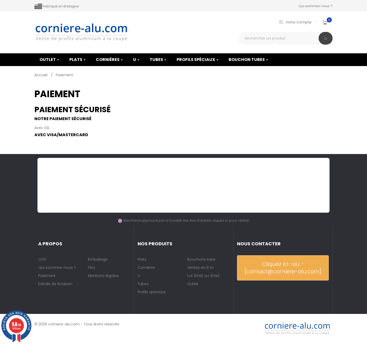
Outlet (192, 283)
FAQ (91, 267)
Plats (77, 59)
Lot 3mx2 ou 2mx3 (203, 275)
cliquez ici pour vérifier (230, 220)
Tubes (158, 59)
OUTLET (49, 59)
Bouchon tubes (248, 59)
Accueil (41, 75)
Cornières (109, 59)
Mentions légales (103, 275)
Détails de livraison (55, 283)
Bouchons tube (201, 259)
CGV (42, 259)
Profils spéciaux (197, 59)
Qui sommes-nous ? (316, 6)
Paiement (47, 275)
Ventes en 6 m (200, 267)
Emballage (98, 259)
